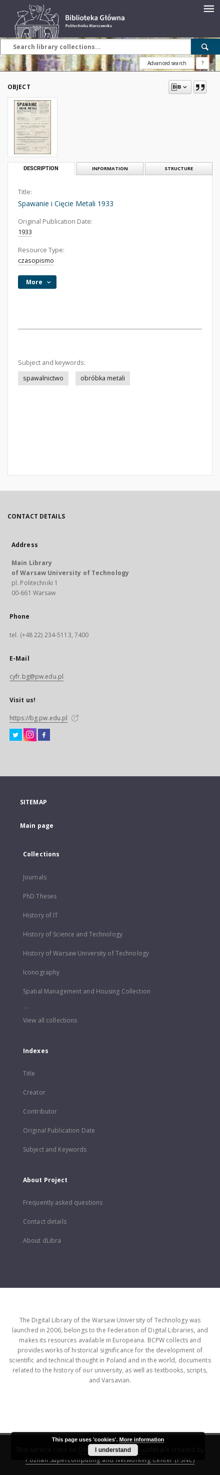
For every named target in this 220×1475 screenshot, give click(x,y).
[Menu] (209, 8)
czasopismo (36, 260)
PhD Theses (39, 896)
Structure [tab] (178, 168)
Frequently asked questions (62, 1202)
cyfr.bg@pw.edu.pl (37, 676)
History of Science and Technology (72, 934)
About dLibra (42, 1240)
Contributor (40, 1111)
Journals (34, 877)
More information (142, 1439)
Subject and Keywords (54, 1149)
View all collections (50, 1020)
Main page (37, 825)
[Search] (205, 47)
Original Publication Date (59, 1130)
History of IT (40, 915)
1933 (25, 232)
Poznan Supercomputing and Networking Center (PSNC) (110, 1459)
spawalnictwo (43, 378)
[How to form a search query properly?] (202, 63)
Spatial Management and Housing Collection (86, 991)
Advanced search (167, 63)
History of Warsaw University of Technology (86, 953)
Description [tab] (41, 168)
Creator (34, 1092)
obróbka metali (102, 378)
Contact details (44, 1221)
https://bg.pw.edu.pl (39, 718)
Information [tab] (110, 168)
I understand (113, 1449)
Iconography (41, 972)
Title (29, 1073)
